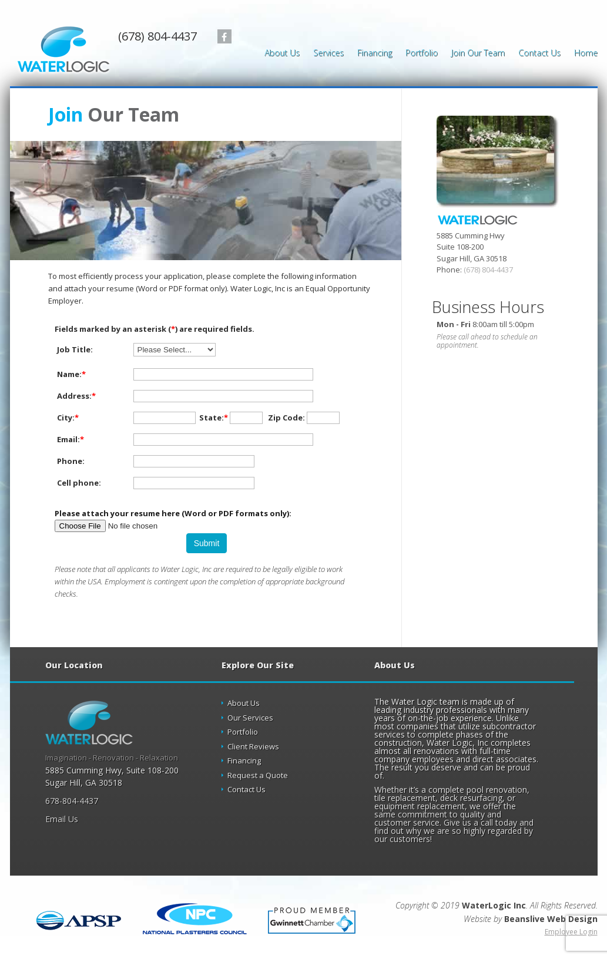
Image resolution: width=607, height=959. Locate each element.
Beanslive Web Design (551, 918)
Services (328, 53)
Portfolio (421, 53)
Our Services (250, 717)
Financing (374, 53)
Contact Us (539, 53)
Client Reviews (253, 746)
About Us (282, 53)
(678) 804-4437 (157, 36)
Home (586, 53)
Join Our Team (478, 53)
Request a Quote (257, 775)
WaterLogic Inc (494, 905)
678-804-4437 (71, 800)
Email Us (61, 819)
